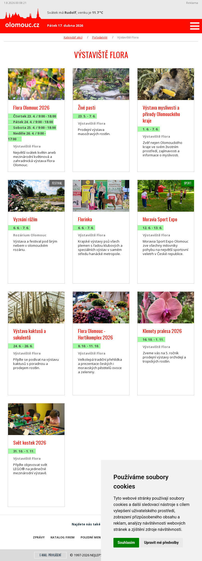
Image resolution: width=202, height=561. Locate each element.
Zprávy (39, 537)
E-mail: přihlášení (50, 555)
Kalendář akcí (73, 37)
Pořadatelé (99, 37)
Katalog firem (63, 537)
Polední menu (92, 537)
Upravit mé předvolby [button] (161, 542)
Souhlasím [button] (126, 542)
